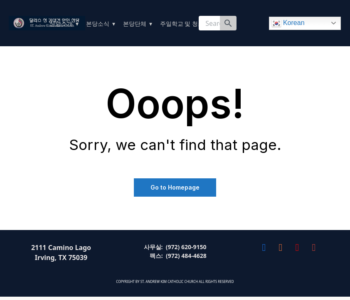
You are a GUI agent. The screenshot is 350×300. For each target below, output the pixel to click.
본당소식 (97, 24)
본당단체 (134, 24)
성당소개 (61, 24)
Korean (288, 23)
